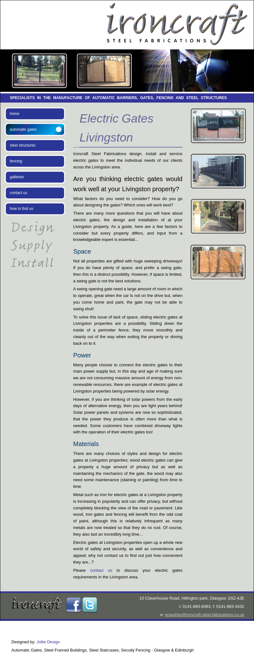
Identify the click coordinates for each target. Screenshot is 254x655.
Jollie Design (48, 641)
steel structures (22, 145)
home (14, 113)
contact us (18, 193)
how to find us (21, 208)
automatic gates (23, 129)
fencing (16, 161)
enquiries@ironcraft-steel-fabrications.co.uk (204, 614)
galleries (17, 177)
